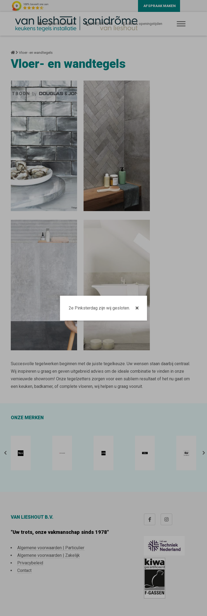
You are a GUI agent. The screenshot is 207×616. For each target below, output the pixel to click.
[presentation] (4, 453)
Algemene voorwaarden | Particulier (50, 547)
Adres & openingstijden (142, 24)
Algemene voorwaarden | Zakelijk (48, 555)
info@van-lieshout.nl (56, 24)
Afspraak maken (159, 6)
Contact (24, 570)
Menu (181, 23)
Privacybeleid (30, 562)
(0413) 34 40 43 (99, 24)
